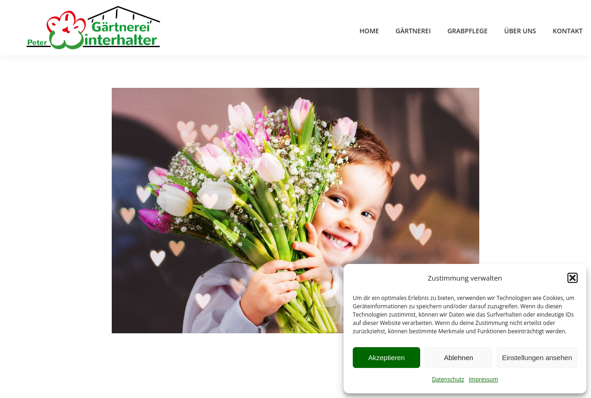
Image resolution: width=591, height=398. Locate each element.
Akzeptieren (386, 357)
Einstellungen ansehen (537, 357)
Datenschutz (448, 379)
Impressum (483, 379)
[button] (572, 277)
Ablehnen (458, 357)
